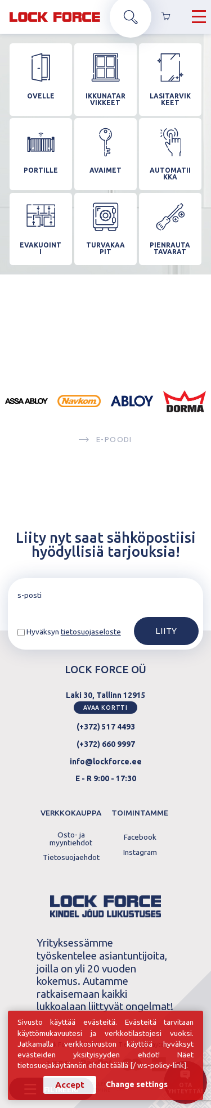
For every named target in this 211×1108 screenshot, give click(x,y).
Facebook (140, 837)
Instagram (140, 853)
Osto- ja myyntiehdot (71, 838)
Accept (69, 1084)
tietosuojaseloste (91, 631)
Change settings (137, 1085)
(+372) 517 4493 (106, 726)
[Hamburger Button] (199, 17)
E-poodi (105, 440)
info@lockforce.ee (106, 761)
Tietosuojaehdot (71, 858)
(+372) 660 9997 (106, 744)
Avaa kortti (105, 707)
